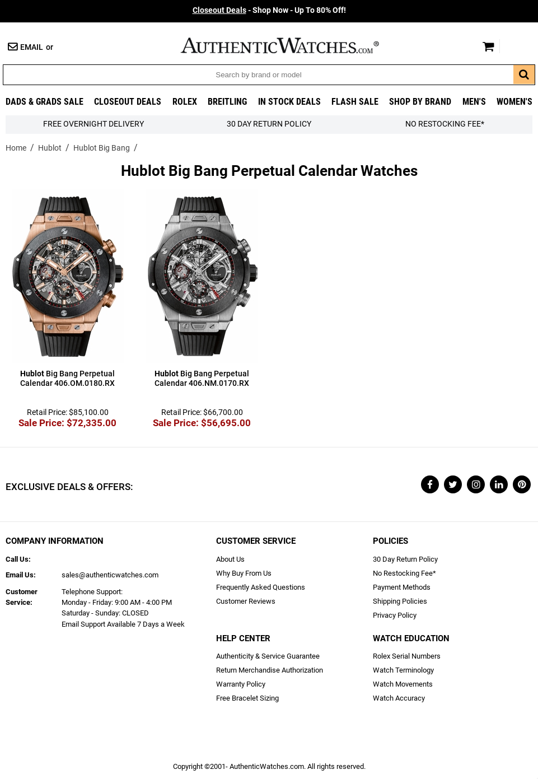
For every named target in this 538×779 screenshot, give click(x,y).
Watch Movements (403, 684)
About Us (230, 559)
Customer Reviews (245, 601)
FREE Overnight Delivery (93, 124)
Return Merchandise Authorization (269, 670)
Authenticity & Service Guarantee (268, 656)
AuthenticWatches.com (292, 45)
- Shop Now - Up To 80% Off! (269, 10)
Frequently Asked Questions (260, 587)
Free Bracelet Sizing (247, 698)
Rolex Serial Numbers (407, 656)
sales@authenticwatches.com (110, 575)
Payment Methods (402, 587)
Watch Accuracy (399, 698)
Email (31, 47)
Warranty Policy (240, 684)
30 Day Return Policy (405, 559)
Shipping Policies (400, 601)
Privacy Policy (395, 615)
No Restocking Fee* (444, 124)
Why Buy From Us (244, 573)
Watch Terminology (403, 670)
